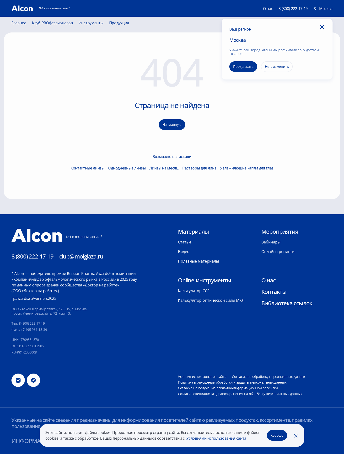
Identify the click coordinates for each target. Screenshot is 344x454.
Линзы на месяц (163, 168)
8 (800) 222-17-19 (293, 8)
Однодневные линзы (127, 168)
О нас (268, 280)
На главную (172, 124)
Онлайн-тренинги (278, 251)
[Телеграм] (33, 380)
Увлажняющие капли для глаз (247, 168)
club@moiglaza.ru (81, 256)
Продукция (119, 23)
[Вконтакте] (18, 380)
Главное (18, 23)
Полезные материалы (198, 261)
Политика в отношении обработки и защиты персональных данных (232, 382)
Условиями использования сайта (216, 438)
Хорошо (277, 435)
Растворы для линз (199, 168)
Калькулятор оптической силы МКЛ (211, 300)
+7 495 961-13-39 (34, 329)
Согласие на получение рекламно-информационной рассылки (228, 388)
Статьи (184, 242)
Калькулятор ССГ (193, 290)
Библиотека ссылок (286, 303)
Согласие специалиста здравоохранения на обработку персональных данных (240, 393)
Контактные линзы (87, 168)
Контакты (273, 292)
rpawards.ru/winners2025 (33, 298)
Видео (183, 251)
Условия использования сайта (202, 376)
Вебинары (270, 242)
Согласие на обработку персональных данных (269, 376)
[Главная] (22, 8)
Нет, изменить (277, 66)
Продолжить (243, 66)
